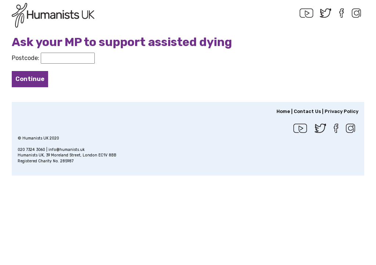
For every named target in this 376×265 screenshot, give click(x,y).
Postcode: (25, 57)
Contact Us (307, 111)
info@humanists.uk (66, 149)
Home (283, 111)
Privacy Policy (341, 111)
